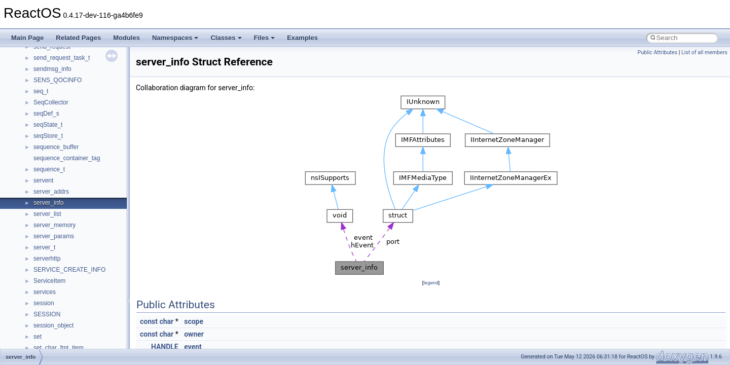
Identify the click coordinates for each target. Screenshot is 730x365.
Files (264, 38)
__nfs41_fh (48, 139)
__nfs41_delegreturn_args (68, 50)
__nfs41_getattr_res (60, 206)
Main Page (27, 38)
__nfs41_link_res (56, 239)
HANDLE (164, 347)
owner (194, 334)
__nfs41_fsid (50, 184)
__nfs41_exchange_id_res (69, 128)
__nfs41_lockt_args (59, 284)
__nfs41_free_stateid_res (67, 172)
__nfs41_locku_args (60, 306)
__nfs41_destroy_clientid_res (73, 83)
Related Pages (78, 38)
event (193, 347)
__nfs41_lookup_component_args (79, 340)
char (166, 321)
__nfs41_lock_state (59, 273)
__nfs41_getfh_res (58, 217)
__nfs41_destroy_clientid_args (74, 72)
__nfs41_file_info (56, 150)
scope (193, 321)
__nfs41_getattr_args (62, 195)
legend (430, 282)
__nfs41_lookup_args (62, 329)
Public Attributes (657, 52)
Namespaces (175, 38)
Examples (302, 38)
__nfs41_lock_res (57, 262)
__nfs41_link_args (58, 228)
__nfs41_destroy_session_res (73, 106)
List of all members (704, 52)
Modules (126, 38)
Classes (225, 38)
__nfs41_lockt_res (58, 295)
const (149, 321)
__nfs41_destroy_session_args (75, 94)
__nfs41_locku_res (59, 317)
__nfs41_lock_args (59, 250)
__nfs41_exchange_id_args (70, 117)
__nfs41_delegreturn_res (67, 61)
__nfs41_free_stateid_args (69, 161)
